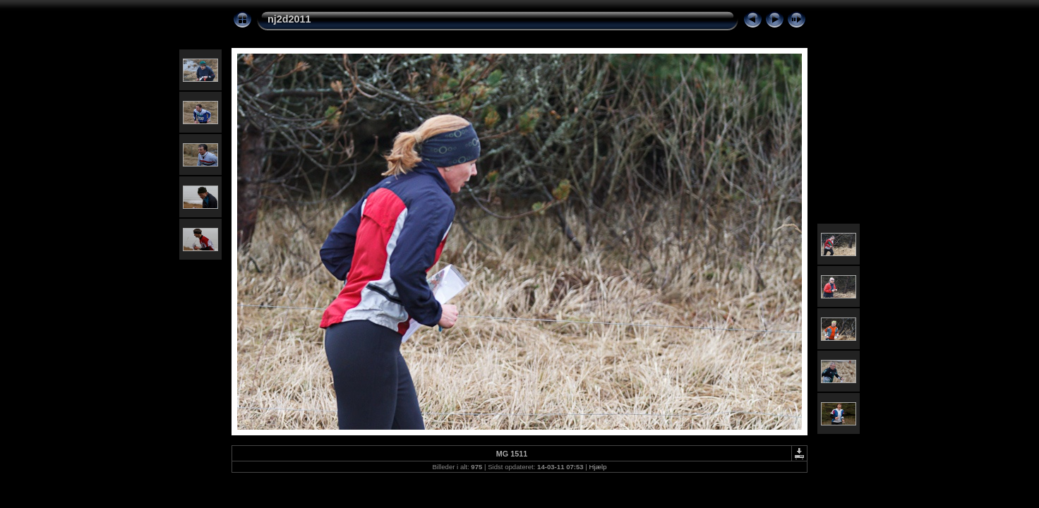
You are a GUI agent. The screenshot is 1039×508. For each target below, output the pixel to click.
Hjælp (598, 467)
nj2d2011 (289, 19)
